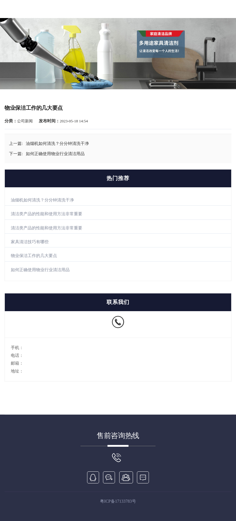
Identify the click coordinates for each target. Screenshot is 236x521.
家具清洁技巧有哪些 (30, 242)
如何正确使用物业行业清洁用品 (40, 270)
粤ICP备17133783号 (118, 501)
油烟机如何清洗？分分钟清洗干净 (42, 200)
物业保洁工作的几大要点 (34, 255)
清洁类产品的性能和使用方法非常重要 (46, 214)
